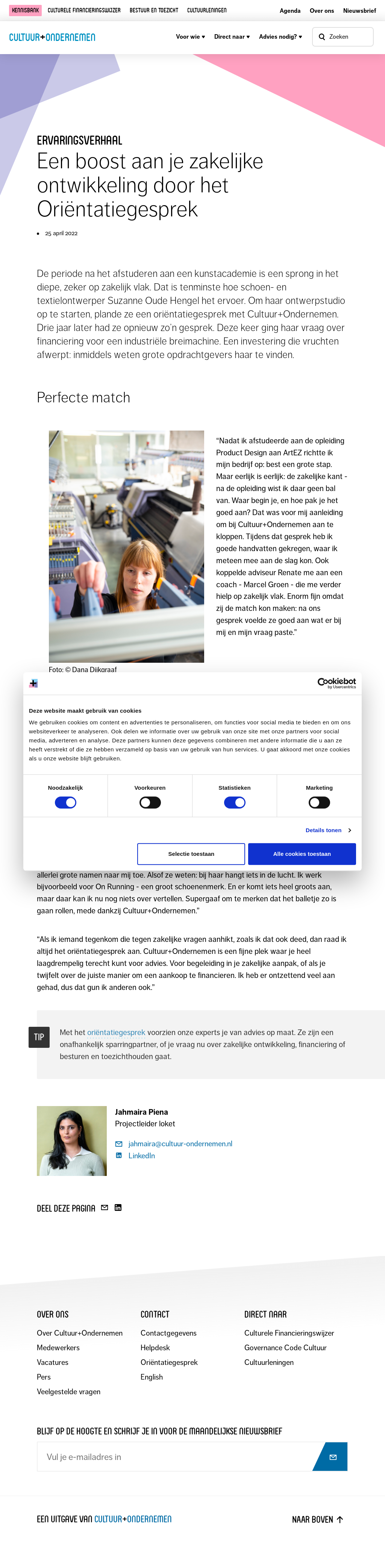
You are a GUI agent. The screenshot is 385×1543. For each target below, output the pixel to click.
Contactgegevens (169, 1333)
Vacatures (52, 1362)
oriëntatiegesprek (116, 1032)
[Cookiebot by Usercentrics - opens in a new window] (323, 683)
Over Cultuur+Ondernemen (80, 1333)
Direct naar (232, 36)
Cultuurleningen (207, 10)
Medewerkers (58, 1348)
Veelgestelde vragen (68, 1391)
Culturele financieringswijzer (84, 10)
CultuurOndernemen (52, 37)
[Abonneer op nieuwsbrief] (326, 1457)
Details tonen (323, 830)
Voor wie (190, 36)
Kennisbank (25, 10)
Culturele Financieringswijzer (289, 1333)
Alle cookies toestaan (302, 854)
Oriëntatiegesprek (169, 1362)
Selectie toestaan (191, 854)
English (152, 1377)
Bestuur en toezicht (154, 10)
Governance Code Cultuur (285, 1348)
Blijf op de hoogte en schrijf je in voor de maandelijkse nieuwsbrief (159, 1431)
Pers (44, 1377)
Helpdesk (155, 1348)
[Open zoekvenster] (343, 37)
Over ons (322, 10)
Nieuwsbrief (359, 10)
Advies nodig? (280, 36)
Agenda (290, 10)
